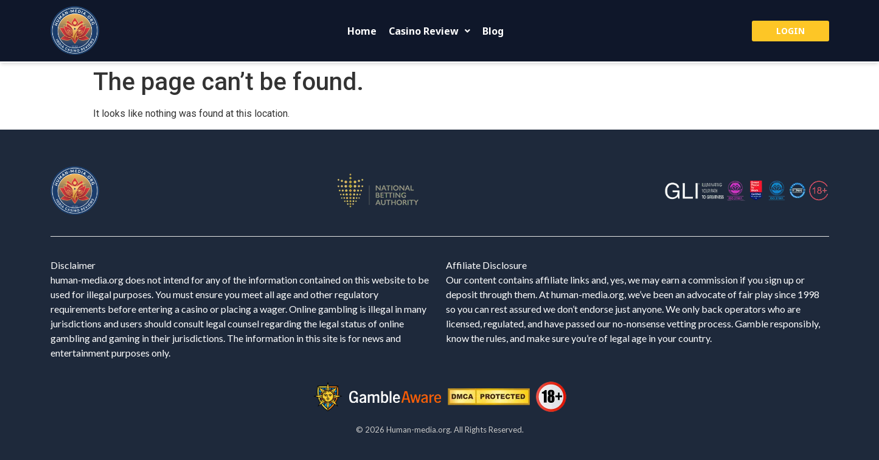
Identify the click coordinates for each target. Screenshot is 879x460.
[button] (429, 31)
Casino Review (429, 31)
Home (362, 31)
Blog (493, 31)
